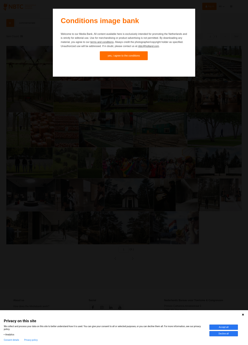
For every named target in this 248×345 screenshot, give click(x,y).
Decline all (224, 333)
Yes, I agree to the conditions (124, 55)
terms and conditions (102, 42)
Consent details (11, 340)
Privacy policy (31, 340)
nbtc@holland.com (148, 46)
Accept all (224, 327)
